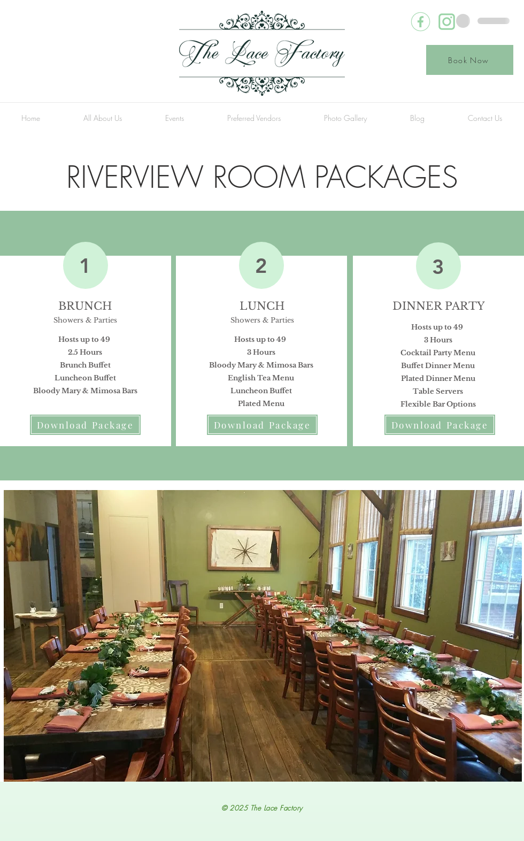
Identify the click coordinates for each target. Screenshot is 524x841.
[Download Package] (85, 424)
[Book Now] (469, 60)
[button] (102, 118)
